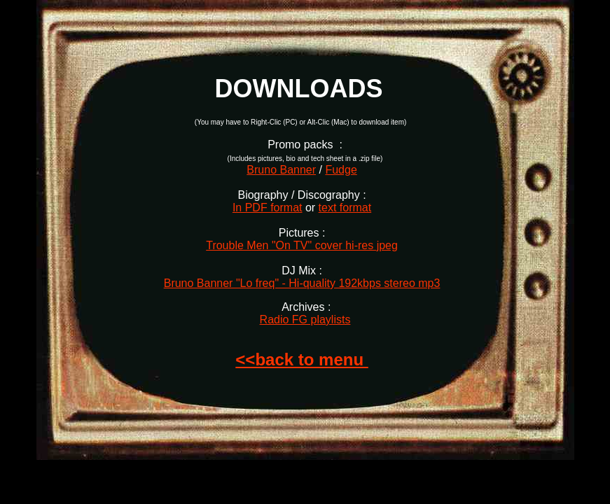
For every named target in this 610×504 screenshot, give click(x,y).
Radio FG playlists (305, 320)
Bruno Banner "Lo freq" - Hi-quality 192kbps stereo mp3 (302, 283)
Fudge (340, 170)
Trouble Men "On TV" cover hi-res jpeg (302, 245)
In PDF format (268, 208)
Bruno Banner (281, 170)
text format (345, 208)
